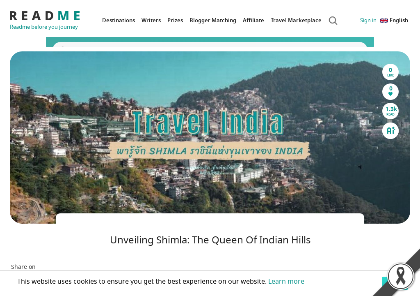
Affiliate (253, 20)
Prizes (175, 20)
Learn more (286, 282)
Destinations (118, 20)
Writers (151, 20)
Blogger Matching (212, 20)
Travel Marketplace (296, 20)
